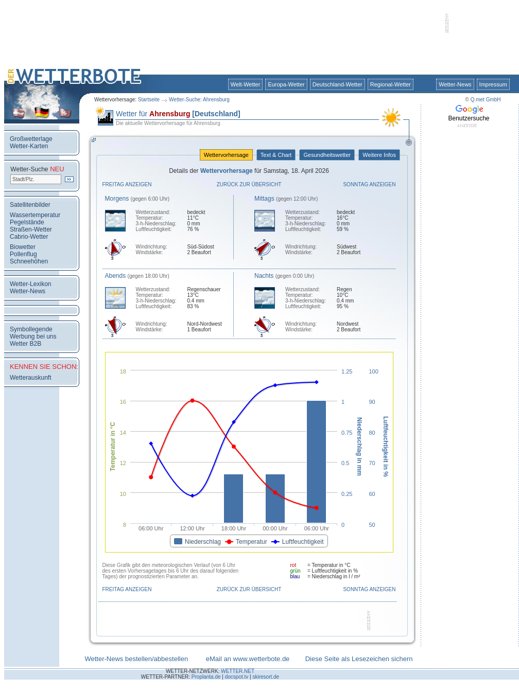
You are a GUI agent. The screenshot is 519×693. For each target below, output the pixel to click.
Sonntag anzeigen (369, 184)
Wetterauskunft (30, 377)
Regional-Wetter (390, 84)
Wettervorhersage (226, 155)
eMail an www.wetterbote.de (248, 659)
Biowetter (23, 247)
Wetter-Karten (29, 146)
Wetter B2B (25, 343)
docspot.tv (237, 677)
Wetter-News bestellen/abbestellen (136, 659)
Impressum (493, 84)
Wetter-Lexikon (30, 284)
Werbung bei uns (33, 336)
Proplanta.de (206, 677)
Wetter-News (455, 84)
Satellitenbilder (30, 204)
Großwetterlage (31, 139)
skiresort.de (265, 677)
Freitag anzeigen (127, 184)
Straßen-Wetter (31, 229)
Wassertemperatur (35, 215)
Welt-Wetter (246, 84)
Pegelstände (27, 222)
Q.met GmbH (486, 99)
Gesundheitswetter (327, 155)
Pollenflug (23, 254)
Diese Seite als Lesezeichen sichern (359, 659)
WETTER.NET (237, 671)
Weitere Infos (379, 155)
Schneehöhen (29, 261)
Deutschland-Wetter (337, 84)
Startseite (149, 99)
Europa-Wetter (286, 84)
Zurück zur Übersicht (249, 184)
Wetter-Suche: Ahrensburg (199, 99)
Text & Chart (276, 155)
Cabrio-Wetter (29, 236)
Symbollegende (31, 329)
